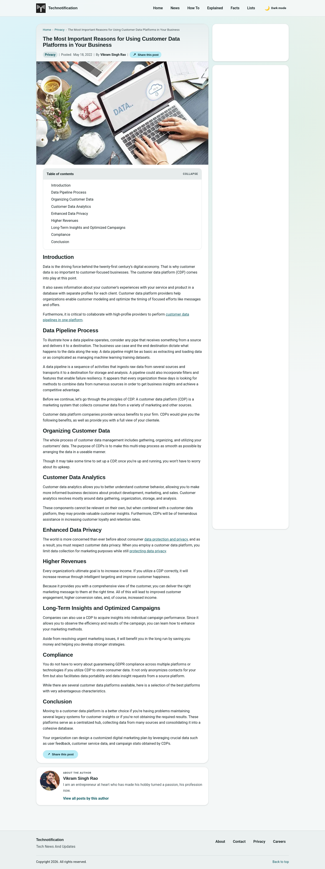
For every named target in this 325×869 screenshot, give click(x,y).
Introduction (61, 185)
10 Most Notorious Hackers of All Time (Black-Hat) (252, 170)
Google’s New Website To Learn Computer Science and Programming (251, 90)
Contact (239, 841)
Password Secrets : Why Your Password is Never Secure (249, 196)
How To (193, 8)
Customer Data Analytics (71, 206)
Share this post (145, 54)
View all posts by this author (86, 798)
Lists (251, 8)
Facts (235, 8)
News (175, 8)
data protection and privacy (166, 539)
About (220, 841)
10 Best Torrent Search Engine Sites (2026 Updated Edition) (255, 105)
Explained (215, 8)
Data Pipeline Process (68, 192)
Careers (279, 841)
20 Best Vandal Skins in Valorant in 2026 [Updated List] (254, 183)
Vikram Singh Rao (113, 54)
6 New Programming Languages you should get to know (255, 144)
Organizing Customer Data (72, 199)
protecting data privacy (148, 551)
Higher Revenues (64, 220)
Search (225, 53)
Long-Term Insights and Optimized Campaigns (88, 227)
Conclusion (60, 242)
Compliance (60, 234)
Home (158, 8)
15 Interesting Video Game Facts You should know (252, 131)
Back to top (281, 862)
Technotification (63, 8)
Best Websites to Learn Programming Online (244, 118)
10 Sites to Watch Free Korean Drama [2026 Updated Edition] (250, 209)
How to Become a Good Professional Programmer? (255, 157)
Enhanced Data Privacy (69, 213)
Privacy (50, 54)
